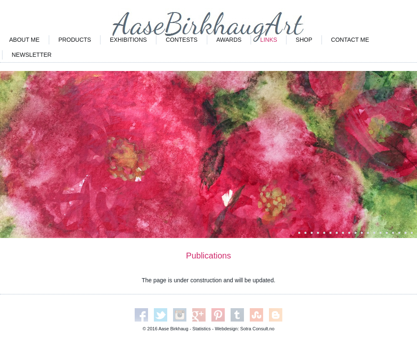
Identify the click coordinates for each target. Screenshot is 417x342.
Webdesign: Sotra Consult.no (244, 328)
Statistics (201, 328)
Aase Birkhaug (173, 328)
